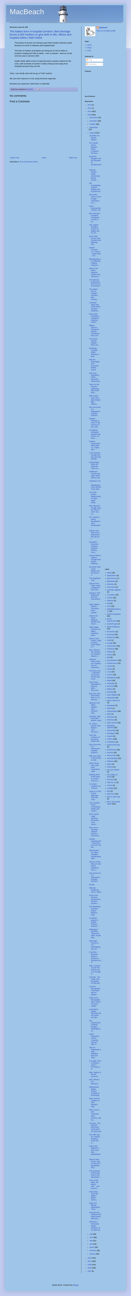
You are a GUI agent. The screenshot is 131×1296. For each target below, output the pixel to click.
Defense (110, 601)
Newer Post (14, 158)
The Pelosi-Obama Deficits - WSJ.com (93, 342)
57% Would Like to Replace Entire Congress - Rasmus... (94, 148)
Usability (110, 788)
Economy (110, 634)
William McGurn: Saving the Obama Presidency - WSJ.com (94, 330)
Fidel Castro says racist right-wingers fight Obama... (95, 400)
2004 (90, 1271)
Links (89, 51)
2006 (90, 1265)
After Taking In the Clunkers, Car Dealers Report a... (95, 653)
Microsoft (110, 686)
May (91, 1241)
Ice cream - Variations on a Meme (95, 786)
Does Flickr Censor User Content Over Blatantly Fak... (95, 240)
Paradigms (111, 733)
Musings (110, 692)
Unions (109, 785)
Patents (110, 736)
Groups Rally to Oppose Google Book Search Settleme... (95, 559)
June (92, 1237)
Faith (109, 640)
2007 (90, 1261)
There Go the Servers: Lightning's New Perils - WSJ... (94, 388)
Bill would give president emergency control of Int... (94, 218)
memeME (110, 683)
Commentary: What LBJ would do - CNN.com (94, 465)
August (92, 133)
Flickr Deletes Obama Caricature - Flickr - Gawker (94, 608)
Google (110, 643)
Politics (109, 739)
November (94, 121)
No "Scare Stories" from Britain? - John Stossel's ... (95, 728)
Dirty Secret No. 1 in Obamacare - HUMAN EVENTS (95, 877)
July (91, 1234)
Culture (110, 598)
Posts (89, 60)
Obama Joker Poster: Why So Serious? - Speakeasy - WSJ (95, 1164)
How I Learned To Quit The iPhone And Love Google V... (95, 970)
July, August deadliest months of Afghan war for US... (94, 229)
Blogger (75, 1285)
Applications (111, 575)
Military (109, 689)
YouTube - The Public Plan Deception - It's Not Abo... (95, 980)
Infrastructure (112, 663)
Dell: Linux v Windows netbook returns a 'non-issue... (94, 832)
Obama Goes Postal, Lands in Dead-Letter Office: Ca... (95, 643)
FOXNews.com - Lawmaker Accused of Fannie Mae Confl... (95, 675)
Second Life (111, 755)
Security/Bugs (112, 758)
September (94, 127)
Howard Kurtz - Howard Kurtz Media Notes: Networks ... (95, 1215)
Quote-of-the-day (113, 745)
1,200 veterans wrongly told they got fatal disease (95, 456)
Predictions (111, 742)
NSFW (109, 708)
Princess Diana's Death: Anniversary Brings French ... (94, 175)
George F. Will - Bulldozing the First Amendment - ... (95, 597)
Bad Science (112, 578)
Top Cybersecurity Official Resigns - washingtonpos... (95, 1026)
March (92, 1247)
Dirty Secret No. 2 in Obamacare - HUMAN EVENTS (95, 749)
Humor (109, 655)
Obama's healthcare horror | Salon (95, 890)
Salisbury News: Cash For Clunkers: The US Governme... (95, 663)
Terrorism (110, 779)
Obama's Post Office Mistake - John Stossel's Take (94, 708)
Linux (109, 672)
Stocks (109, 767)
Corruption (111, 595)
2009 (90, 115)
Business (110, 584)
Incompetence (112, 660)
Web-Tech (111, 794)
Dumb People (112, 624)
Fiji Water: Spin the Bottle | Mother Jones (95, 718)
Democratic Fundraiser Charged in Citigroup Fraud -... (94, 318)
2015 (90, 105)
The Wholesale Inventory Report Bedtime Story (94, 911)
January (93, 1254)
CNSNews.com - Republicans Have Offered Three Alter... (95, 485)
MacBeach (27, 12)
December (94, 117)
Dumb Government (111, 620)
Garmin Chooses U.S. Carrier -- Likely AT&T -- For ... (95, 252)
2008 (90, 1258)
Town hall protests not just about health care (94, 738)
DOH (109, 606)
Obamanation (112, 711)
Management (112, 678)
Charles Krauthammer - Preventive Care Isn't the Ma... (95, 843)
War (108, 791)
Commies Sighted (114, 590)
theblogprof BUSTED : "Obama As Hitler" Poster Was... (95, 933)
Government (111, 646)
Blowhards (111, 581)
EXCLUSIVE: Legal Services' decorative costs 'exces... (94, 819)
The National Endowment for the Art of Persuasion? (94, 283)
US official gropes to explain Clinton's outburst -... (94, 922)
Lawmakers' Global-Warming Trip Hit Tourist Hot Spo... (95, 1013)
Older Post (73, 158)
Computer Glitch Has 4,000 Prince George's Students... (95, 307)
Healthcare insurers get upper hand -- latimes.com (95, 475)
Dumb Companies (114, 614)
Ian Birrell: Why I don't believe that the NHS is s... (95, 571)
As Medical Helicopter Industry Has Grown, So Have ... (95, 434)
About (89, 48)
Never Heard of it (113, 700)
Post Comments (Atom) (29, 162)
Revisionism (111, 750)
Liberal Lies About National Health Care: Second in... (95, 272)
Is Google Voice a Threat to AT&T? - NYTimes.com (95, 1065)
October (93, 124)
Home (44, 158)
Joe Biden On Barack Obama (94, 138)
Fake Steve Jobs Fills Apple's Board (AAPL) (93, 1196)
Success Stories (113, 770)
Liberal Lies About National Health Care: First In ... (95, 620)
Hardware (111, 649)
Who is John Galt (113, 797)
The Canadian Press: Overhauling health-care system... (94, 807)
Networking (111, 698)
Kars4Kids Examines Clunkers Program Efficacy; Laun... (93, 547)
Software (110, 761)
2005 (90, 1268)
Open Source (112, 723)
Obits (109, 714)
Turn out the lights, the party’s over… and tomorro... (94, 1184)
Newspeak (111, 705)
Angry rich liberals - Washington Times (94, 1206)
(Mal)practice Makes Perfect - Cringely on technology (94, 1091)
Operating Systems (111, 727)
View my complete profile (106, 31)
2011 (90, 108)
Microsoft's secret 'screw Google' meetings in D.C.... (95, 199)
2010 (90, 111)
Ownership (111, 730)
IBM (108, 657)
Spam (109, 764)
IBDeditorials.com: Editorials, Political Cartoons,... (95, 262)
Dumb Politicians (113, 627)
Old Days (110, 717)
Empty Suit (111, 637)
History (109, 652)
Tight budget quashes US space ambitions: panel (94, 631)
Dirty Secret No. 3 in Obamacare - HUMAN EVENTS (95, 411)
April (91, 1244)
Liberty (109, 669)
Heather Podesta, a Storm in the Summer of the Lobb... (94, 423)
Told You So (111, 782)
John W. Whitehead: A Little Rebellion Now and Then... (95, 1053)
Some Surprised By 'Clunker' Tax (95, 208)
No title (91, 885)
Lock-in (110, 675)
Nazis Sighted (112, 695)
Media (109, 680)
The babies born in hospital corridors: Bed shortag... (93, 294)
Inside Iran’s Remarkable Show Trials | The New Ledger (95, 1002)
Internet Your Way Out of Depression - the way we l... (95, 535)
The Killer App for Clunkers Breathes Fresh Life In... (94, 1139)
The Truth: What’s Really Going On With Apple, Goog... (95, 497)
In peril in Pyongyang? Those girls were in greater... (94, 991)
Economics (111, 632)
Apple (109, 573)
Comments (91, 64)
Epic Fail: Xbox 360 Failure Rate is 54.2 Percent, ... (94, 697)
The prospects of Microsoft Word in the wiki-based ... (95, 1174)
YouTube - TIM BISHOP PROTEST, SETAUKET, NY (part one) (95, 1127)
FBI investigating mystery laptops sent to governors (94, 187)
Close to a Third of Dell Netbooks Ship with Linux (95, 795)
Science (110, 752)
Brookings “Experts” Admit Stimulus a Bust (94, 352)
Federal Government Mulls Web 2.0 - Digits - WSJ (94, 445)
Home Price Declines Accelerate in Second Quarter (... (95, 899)
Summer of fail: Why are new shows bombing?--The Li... (95, 866)
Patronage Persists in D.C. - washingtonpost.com (95, 945)
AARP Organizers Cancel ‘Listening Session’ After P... (94, 1039)
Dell (108, 603)
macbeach (103, 27)
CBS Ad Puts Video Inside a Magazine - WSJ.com (95, 587)
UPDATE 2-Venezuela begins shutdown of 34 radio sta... (95, 1226)
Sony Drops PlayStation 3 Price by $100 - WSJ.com (95, 686)
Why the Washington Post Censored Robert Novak (94, 365)
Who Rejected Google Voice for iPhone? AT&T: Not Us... (95, 510)
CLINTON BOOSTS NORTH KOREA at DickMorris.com (95, 957)
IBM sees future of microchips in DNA (95, 758)
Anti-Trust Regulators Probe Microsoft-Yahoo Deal (94, 377)
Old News (111, 720)
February (93, 1250)
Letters (109, 666)
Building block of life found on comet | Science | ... (94, 778)
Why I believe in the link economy (95, 1074)
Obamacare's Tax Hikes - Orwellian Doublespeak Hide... (95, 854)
